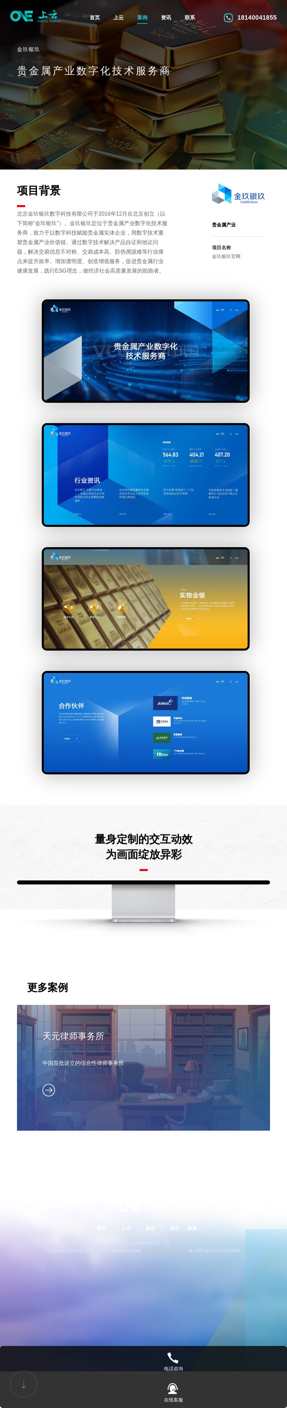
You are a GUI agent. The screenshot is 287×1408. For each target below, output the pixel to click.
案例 (142, 17)
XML (166, 1276)
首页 (95, 17)
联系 (190, 17)
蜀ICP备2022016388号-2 (164, 1284)
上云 (118, 17)
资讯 (166, 17)
